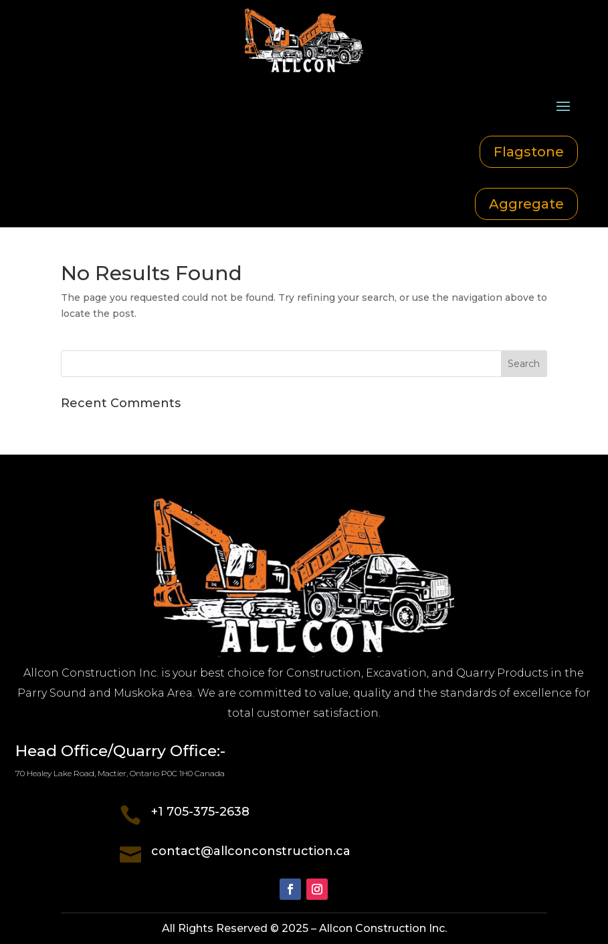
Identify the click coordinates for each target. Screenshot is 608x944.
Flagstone (529, 152)
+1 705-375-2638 (200, 811)
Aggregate (526, 204)
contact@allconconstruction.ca (250, 851)
